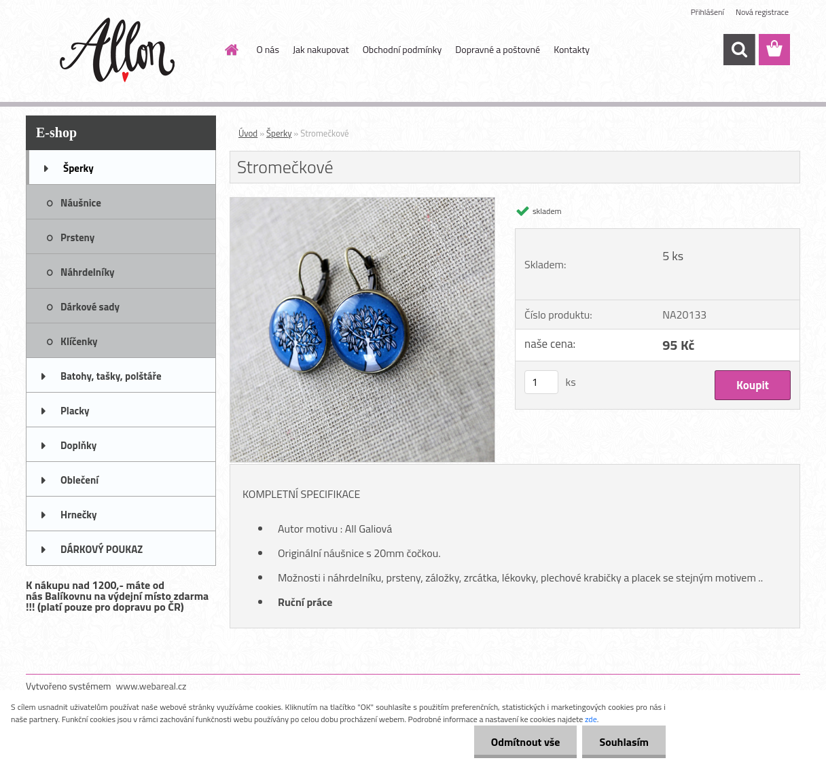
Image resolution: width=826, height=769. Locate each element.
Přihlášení (707, 11)
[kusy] (541, 382)
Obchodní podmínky (402, 49)
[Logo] (119, 50)
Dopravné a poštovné (497, 49)
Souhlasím (624, 742)
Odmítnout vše (525, 742)
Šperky (278, 133)
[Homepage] (231, 49)
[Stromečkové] (362, 203)
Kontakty (572, 49)
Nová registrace (762, 11)
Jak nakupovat (321, 49)
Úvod (247, 133)
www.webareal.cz (151, 686)
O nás (268, 49)
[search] (739, 49)
